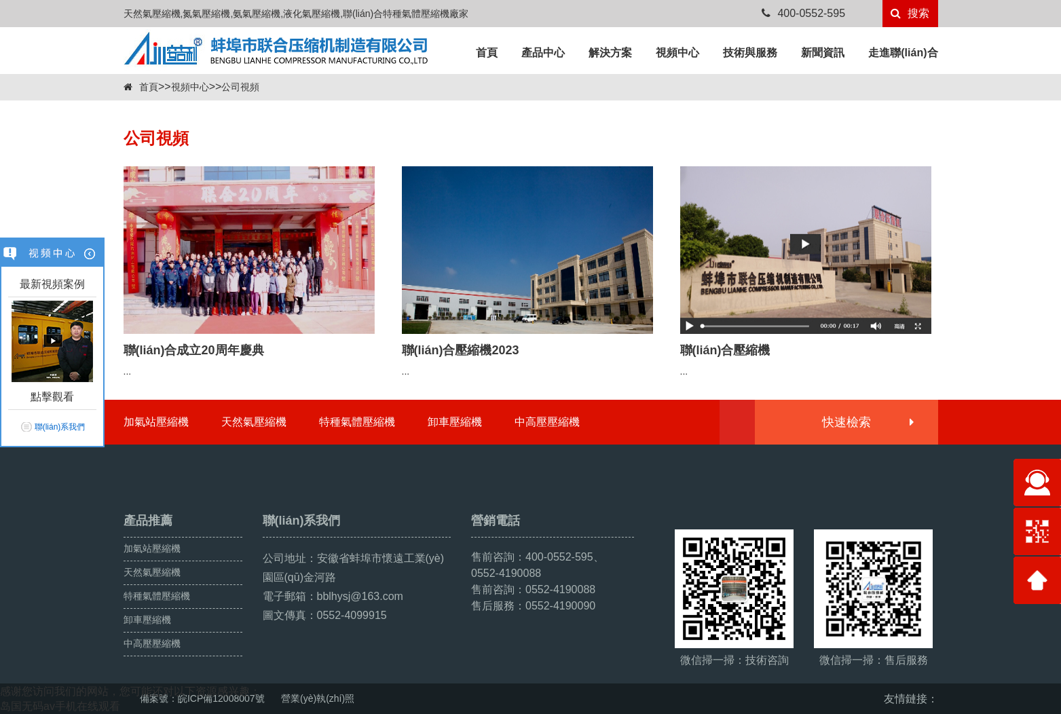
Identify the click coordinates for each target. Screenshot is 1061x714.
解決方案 (610, 52)
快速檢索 (867, 422)
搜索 (910, 13)
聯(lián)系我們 (60, 427)
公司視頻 (240, 86)
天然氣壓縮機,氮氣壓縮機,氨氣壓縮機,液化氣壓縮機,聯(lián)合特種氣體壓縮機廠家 (296, 13)
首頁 (487, 52)
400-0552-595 (803, 13)
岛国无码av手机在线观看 (60, 706)
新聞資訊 (822, 52)
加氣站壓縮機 (156, 422)
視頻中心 (677, 52)
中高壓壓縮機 (547, 422)
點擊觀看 (52, 396)
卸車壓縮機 (455, 422)
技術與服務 (750, 52)
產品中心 (543, 52)
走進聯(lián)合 (902, 52)
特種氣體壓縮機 (357, 422)
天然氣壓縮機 (253, 422)
